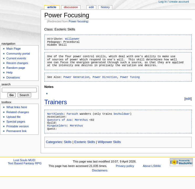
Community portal (18, 53)
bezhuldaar (122, 114)
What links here (16, 107)
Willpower (72, 39)
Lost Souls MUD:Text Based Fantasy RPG (24, 162)
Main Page (13, 48)
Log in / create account (174, 1)
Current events (16, 58)
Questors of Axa (59, 120)
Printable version (17, 126)
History (105, 7)
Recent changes (17, 63)
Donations (13, 77)
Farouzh (72, 114)
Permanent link (16, 131)
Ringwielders (57, 126)
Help (9, 72)
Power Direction (105, 77)
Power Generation (76, 77)
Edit (91, 7)
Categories (54, 142)
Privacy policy (125, 165)
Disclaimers (100, 170)
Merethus (81, 120)
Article (51, 7)
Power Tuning (130, 77)
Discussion (71, 7)
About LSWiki (152, 165)
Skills (68, 142)
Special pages (15, 121)
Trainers (55, 102)
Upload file (13, 116)
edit (188, 99)
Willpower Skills (109, 142)
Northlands (55, 114)
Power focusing (78, 21)
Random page (15, 67)
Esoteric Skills (84, 142)
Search (6, 84)
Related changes (17, 112)
